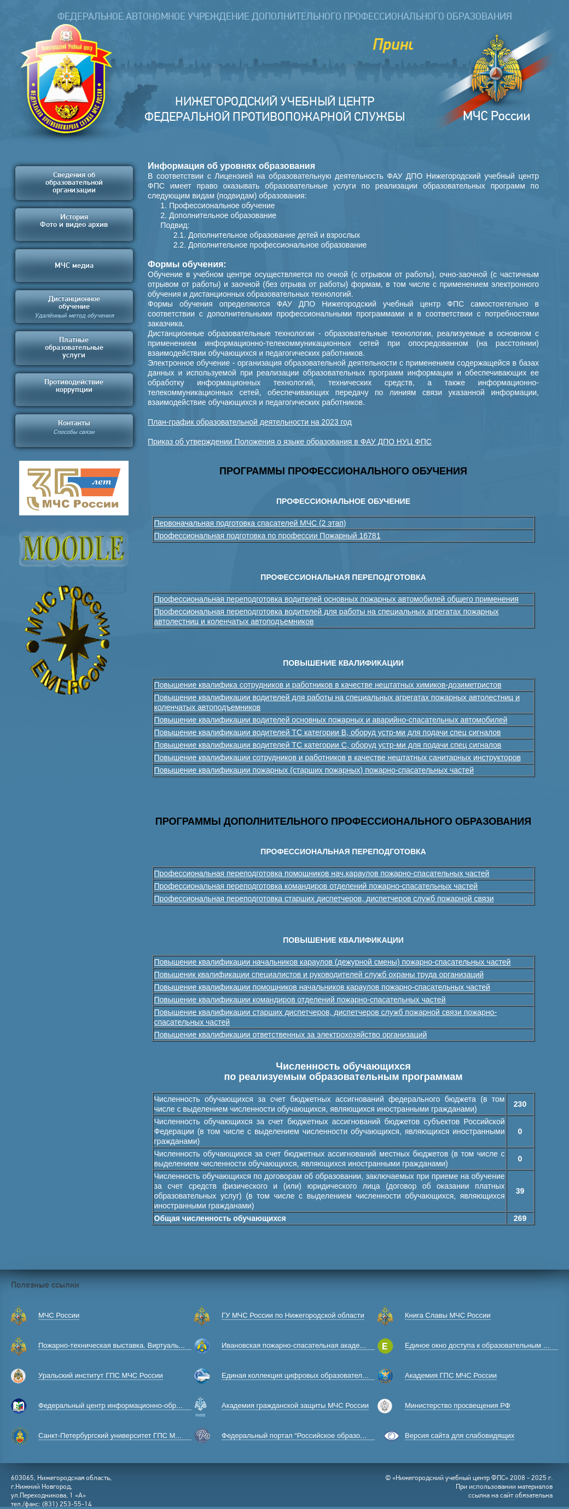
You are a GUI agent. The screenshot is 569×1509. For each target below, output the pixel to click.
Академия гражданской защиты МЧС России (295, 1405)
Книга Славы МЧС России (448, 1315)
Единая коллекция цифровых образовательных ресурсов (316, 1375)
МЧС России (58, 1315)
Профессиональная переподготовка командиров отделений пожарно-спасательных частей (316, 886)
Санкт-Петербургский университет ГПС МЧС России (124, 1435)
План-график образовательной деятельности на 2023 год (250, 422)
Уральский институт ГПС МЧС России (100, 1375)
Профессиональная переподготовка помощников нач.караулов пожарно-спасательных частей (322, 873)
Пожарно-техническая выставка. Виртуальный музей (125, 1345)
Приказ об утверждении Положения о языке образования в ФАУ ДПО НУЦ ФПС (290, 441)
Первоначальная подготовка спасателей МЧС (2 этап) (250, 523)
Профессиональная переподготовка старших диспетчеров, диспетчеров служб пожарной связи (324, 898)
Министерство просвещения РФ (457, 1405)
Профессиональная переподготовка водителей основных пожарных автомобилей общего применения (336, 599)
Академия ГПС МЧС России (451, 1375)
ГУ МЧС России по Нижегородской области (293, 1315)
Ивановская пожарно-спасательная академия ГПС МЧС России (327, 1345)
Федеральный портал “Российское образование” (302, 1435)
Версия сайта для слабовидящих (459, 1435)
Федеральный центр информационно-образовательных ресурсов (146, 1405)
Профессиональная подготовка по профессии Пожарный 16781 (267, 535)
